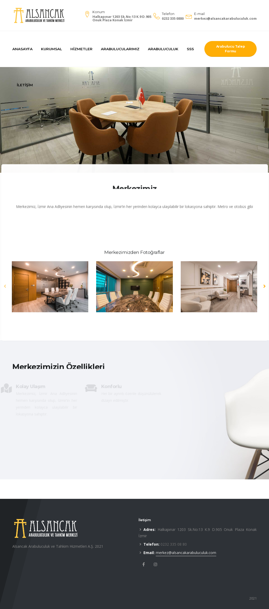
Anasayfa (22, 49)
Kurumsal (51, 49)
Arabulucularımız (120, 49)
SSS (190, 49)
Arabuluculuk (163, 49)
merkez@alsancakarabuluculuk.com (225, 18)
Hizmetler (81, 49)
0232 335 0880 (173, 18)
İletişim (25, 85)
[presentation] (5, 288)
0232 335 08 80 (174, 544)
